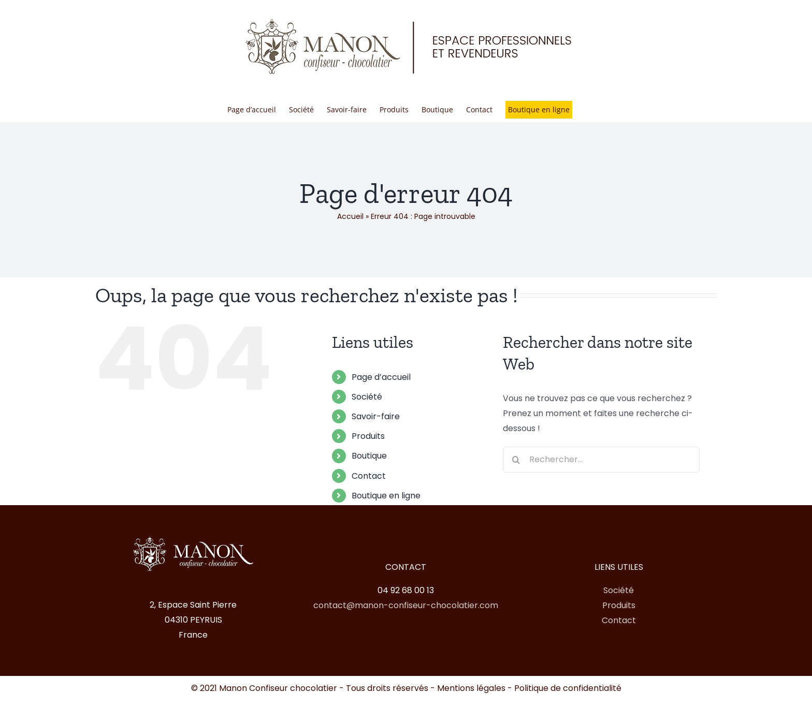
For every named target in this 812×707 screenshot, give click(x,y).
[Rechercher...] (601, 460)
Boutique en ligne (386, 496)
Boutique (369, 456)
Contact (369, 476)
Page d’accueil (381, 377)
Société (367, 397)
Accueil (350, 216)
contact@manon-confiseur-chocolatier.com (405, 605)
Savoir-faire (376, 416)
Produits (368, 436)
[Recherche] (516, 460)
